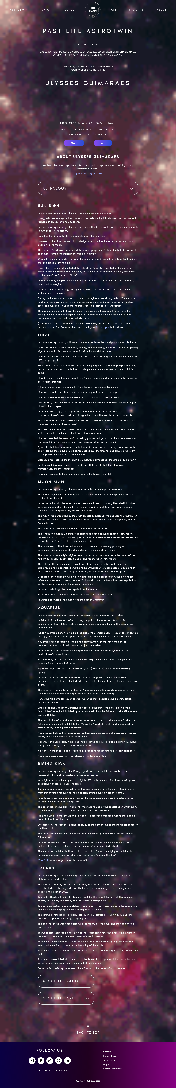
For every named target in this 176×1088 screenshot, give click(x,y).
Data (45, 9)
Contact (107, 1051)
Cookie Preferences (112, 1068)
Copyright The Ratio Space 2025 (88, 1081)
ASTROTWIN (19, 9)
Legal (106, 1064)
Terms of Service (111, 1060)
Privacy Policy (110, 1056)
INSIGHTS (136, 9)
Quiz (74, 143)
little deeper (102, 327)
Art (103, 143)
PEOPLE (68, 9)
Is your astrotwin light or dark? (88, 173)
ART (114, 9)
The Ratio (44, 860)
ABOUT (162, 9)
